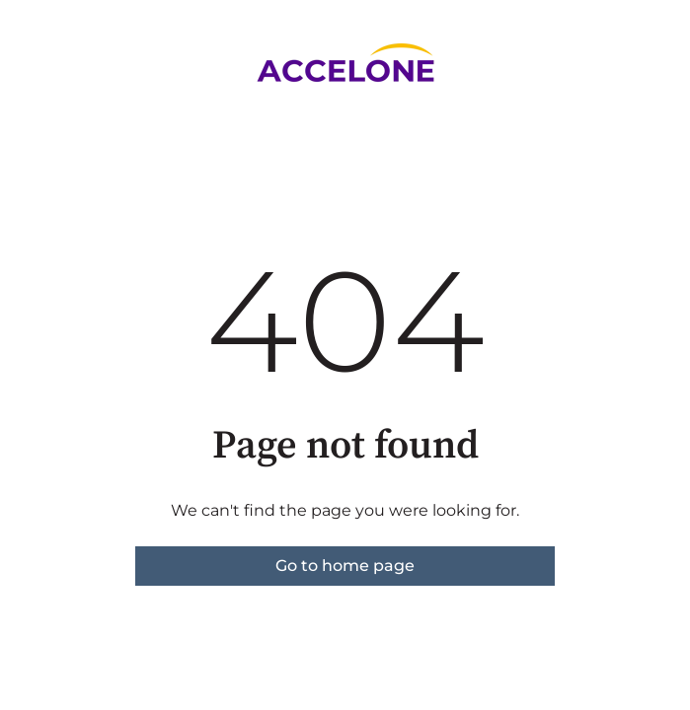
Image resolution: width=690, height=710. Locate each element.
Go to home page (345, 565)
